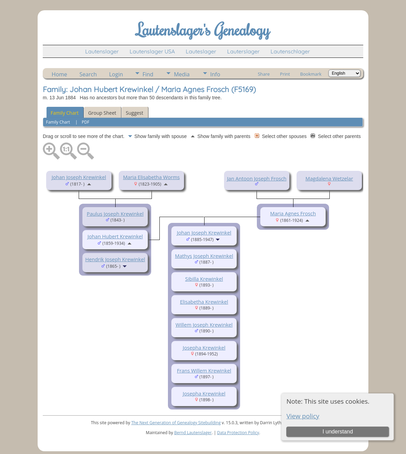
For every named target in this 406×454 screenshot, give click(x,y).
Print (285, 74)
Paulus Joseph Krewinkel (115, 213)
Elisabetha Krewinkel (204, 301)
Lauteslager (201, 51)
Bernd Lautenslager (192, 433)
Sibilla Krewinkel (204, 278)
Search (88, 74)
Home (59, 74)
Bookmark (311, 74)
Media (181, 74)
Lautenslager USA (152, 51)
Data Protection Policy (238, 433)
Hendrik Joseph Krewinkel (115, 259)
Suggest (134, 113)
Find (148, 74)
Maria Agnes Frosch (293, 213)
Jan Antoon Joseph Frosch (257, 178)
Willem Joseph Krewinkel (204, 324)
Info (215, 74)
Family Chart (65, 113)
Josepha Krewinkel (204, 347)
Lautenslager (102, 51)
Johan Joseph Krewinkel (79, 177)
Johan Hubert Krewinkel (115, 236)
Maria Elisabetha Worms (151, 177)
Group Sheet (102, 113)
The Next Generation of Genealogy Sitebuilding (176, 423)
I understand (338, 431)
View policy (302, 416)
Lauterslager (243, 51)
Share (264, 74)
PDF (85, 122)
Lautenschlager (290, 51)
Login (116, 74)
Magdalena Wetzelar (329, 178)
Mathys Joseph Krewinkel (204, 255)
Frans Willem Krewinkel (204, 370)
